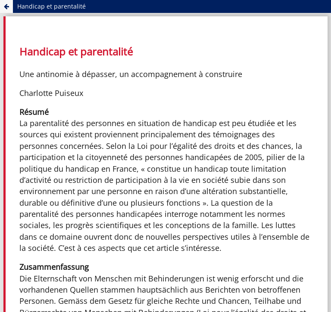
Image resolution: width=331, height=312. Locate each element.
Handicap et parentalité (51, 6)
